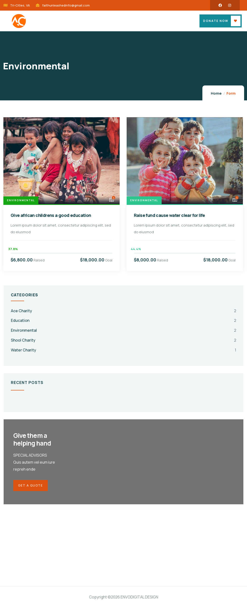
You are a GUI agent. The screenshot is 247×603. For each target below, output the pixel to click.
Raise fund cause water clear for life (169, 215)
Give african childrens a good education (51, 215)
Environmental (21, 200)
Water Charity (23, 350)
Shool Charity (23, 340)
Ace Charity (21, 310)
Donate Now (215, 21)
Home (216, 93)
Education (20, 320)
